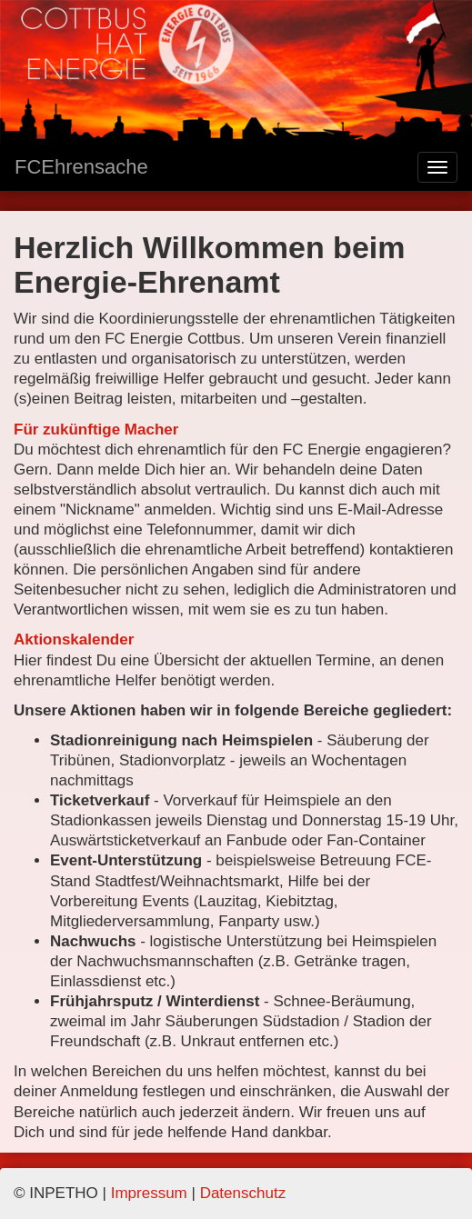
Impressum (149, 1193)
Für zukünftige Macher (96, 429)
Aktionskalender (74, 639)
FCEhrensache (81, 166)
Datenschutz (243, 1193)
